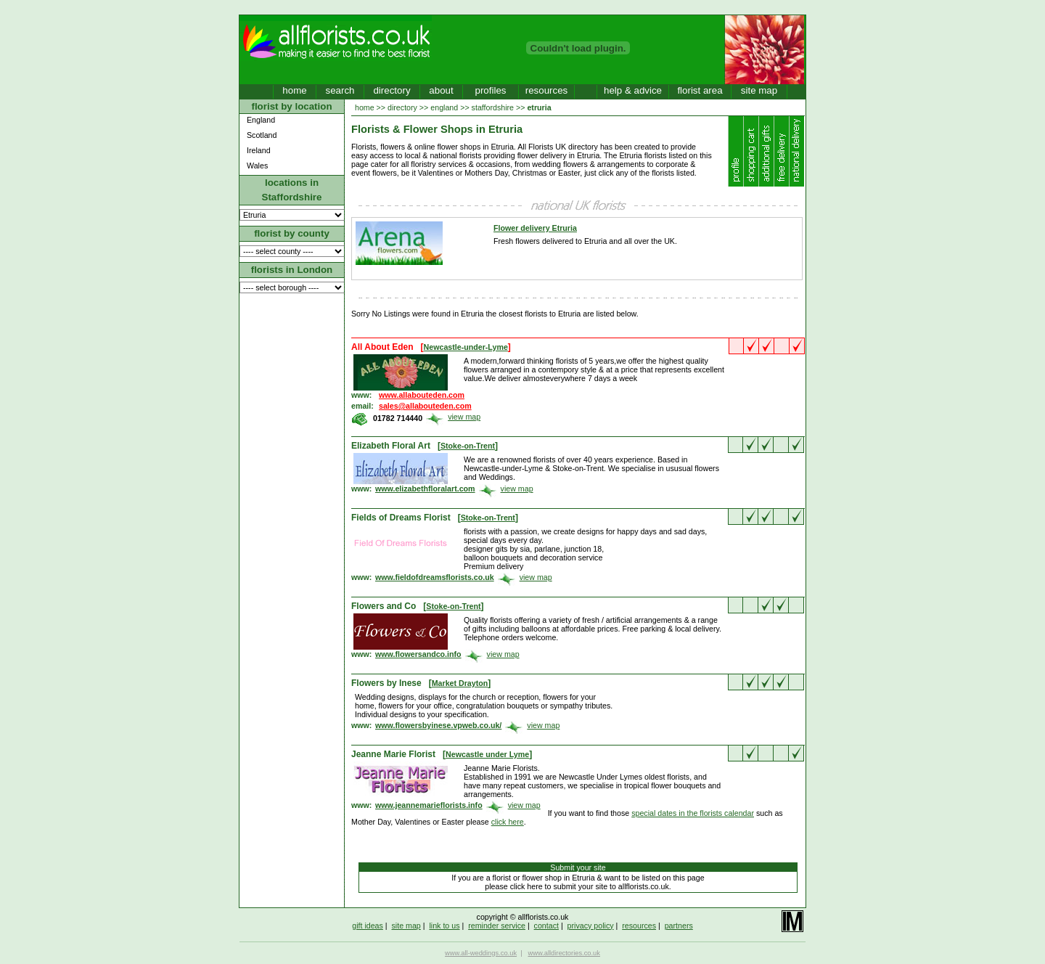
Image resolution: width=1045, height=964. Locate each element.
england (444, 107)
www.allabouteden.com (421, 395)
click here (507, 821)
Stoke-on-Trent (467, 445)
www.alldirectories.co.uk (564, 953)
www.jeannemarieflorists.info (429, 805)
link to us (444, 925)
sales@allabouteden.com (425, 405)
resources (546, 90)
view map (464, 416)
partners (679, 925)
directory (391, 90)
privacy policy (590, 925)
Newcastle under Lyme (487, 754)
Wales (257, 165)
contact (546, 925)
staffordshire (493, 107)
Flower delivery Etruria (535, 228)
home (294, 90)
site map (759, 90)
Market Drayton (460, 683)
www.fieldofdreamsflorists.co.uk (434, 577)
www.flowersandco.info (418, 654)
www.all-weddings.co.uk (481, 953)
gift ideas (367, 925)
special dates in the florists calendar (692, 813)
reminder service (496, 925)
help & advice (633, 90)
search (339, 90)
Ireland (259, 150)
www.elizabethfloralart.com (425, 488)
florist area (699, 90)
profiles (491, 90)
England (261, 119)
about (441, 90)
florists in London (292, 269)
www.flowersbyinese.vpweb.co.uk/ (438, 725)
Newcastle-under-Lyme (466, 347)
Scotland (261, 135)
